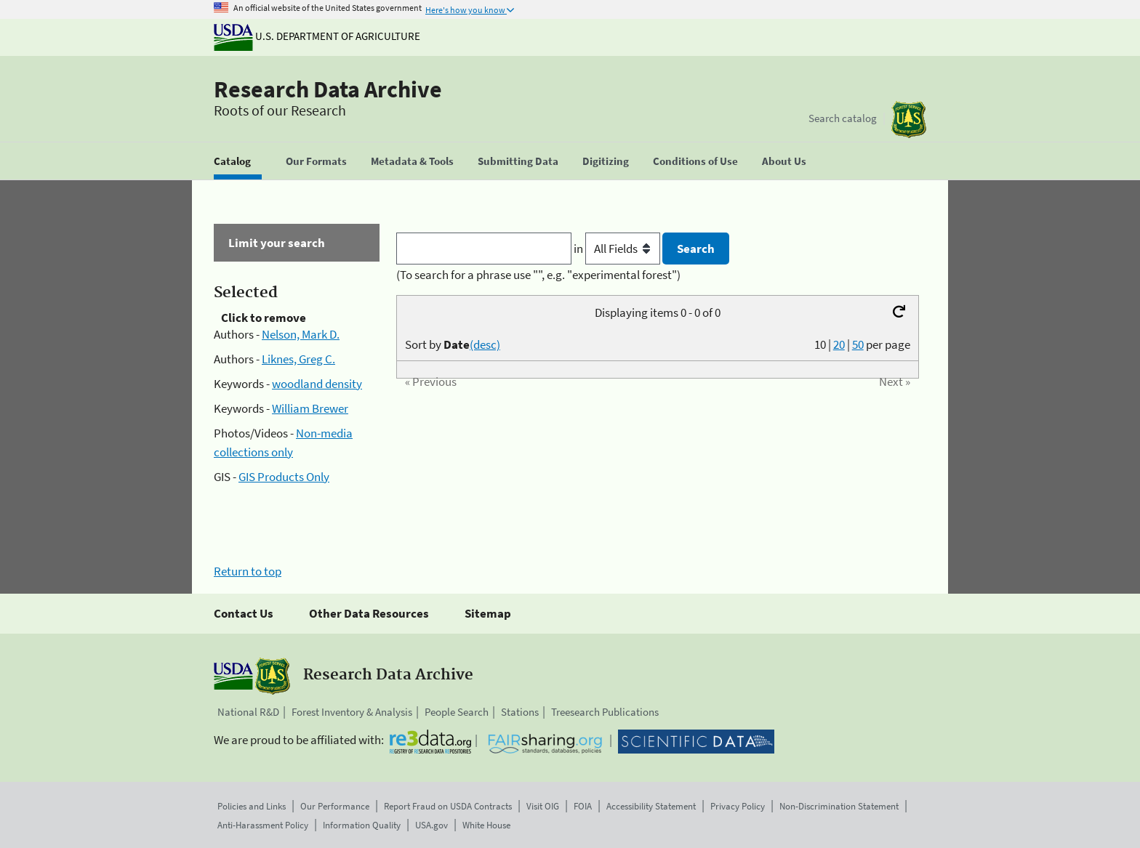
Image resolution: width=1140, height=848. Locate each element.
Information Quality (362, 825)
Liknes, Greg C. (298, 359)
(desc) (485, 344)
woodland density (317, 384)
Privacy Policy (737, 806)
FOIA (583, 806)
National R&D (248, 712)
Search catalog (842, 118)
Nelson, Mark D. (301, 334)
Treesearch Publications (605, 712)
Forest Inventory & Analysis (352, 712)
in (618, 249)
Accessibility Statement (651, 806)
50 (858, 344)
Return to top (247, 571)
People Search (457, 712)
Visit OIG (542, 806)
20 (839, 344)
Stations (520, 712)
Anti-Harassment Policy (262, 825)
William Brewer (310, 408)
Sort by (452, 344)
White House (486, 825)
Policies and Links (251, 806)
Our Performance (334, 806)
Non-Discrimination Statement (839, 806)
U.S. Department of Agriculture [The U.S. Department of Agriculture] (317, 36)
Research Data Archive (328, 89)
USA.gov (431, 825)
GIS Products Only (283, 477)
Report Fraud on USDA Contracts (448, 806)
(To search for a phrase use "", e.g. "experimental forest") (538, 275)
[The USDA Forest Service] (908, 119)
